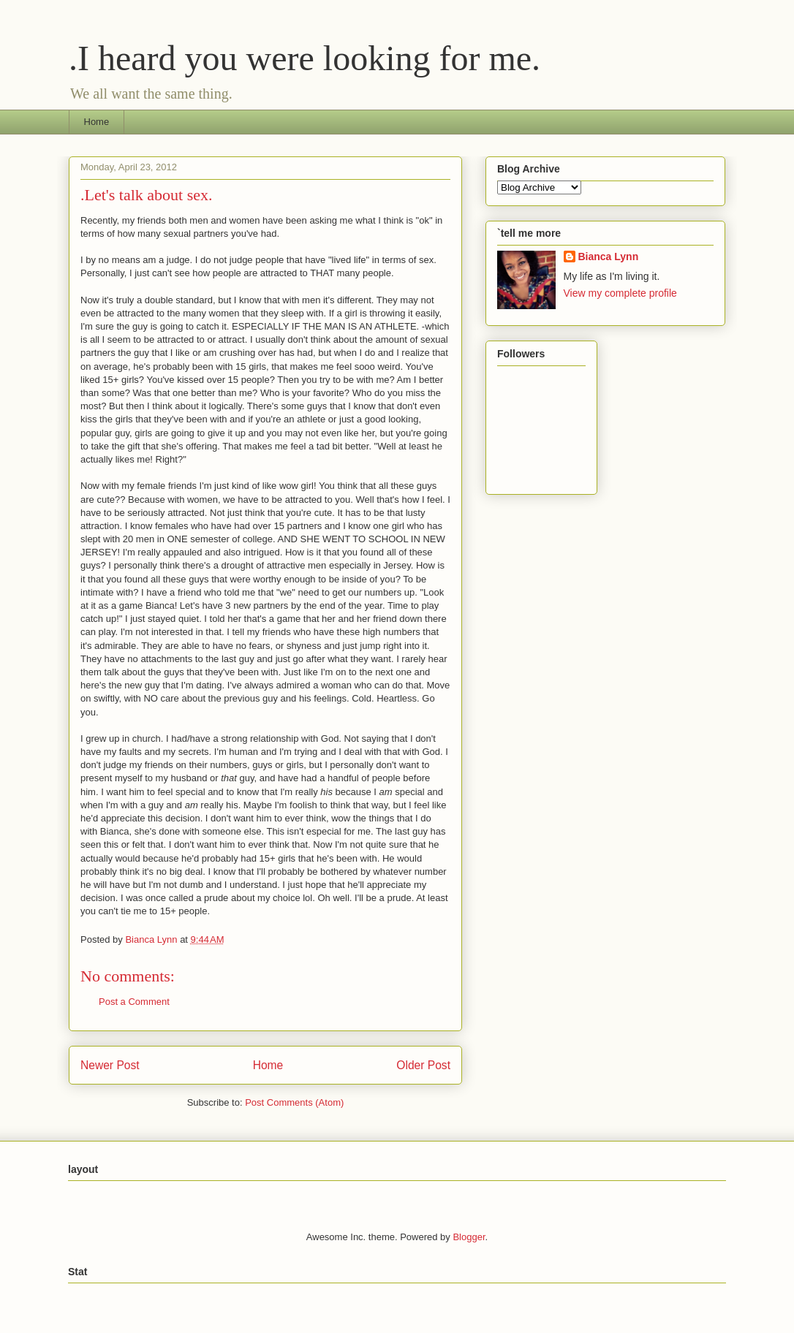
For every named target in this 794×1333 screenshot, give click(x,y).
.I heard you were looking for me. (304, 58)
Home (97, 121)
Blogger (469, 1236)
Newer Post (110, 1065)
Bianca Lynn (608, 256)
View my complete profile (620, 293)
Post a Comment (134, 1001)
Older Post (423, 1065)
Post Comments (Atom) (294, 1102)
